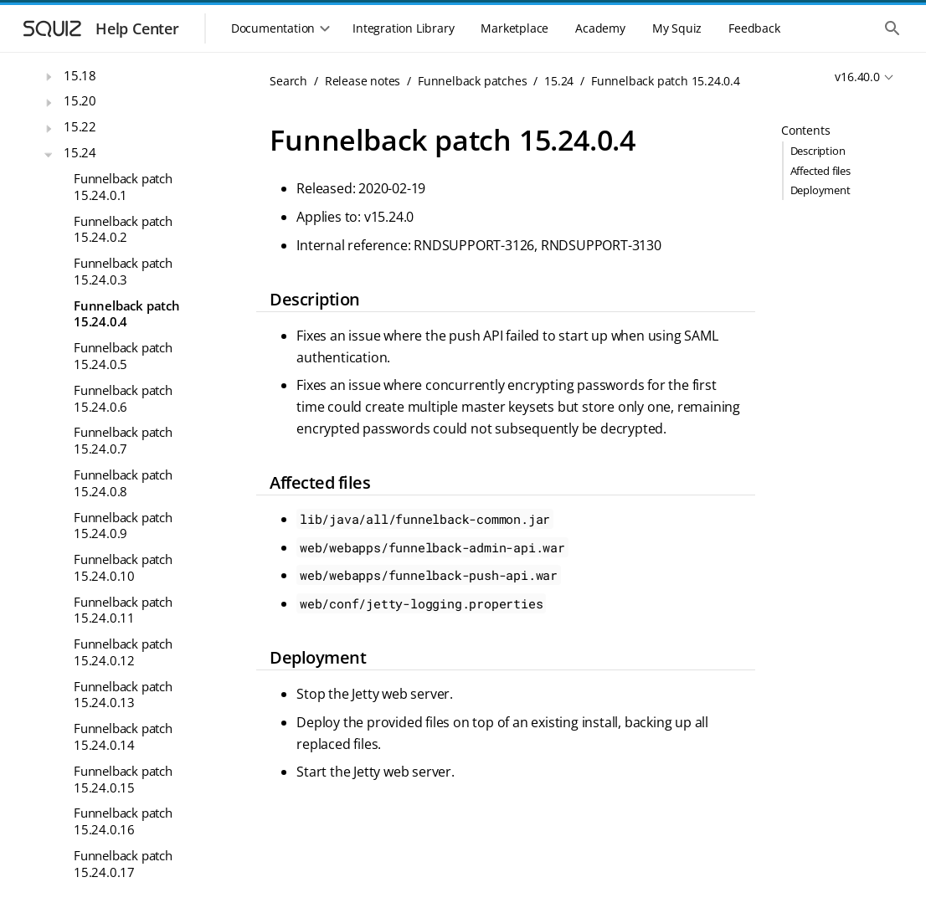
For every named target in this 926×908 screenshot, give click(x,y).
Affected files (820, 170)
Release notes (362, 81)
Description (818, 150)
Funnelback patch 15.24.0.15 (123, 779)
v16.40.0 (857, 77)
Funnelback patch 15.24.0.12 (123, 652)
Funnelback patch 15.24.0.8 (123, 483)
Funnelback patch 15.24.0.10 (123, 567)
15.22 (80, 126)
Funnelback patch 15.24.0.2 (123, 229)
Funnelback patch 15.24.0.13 (123, 694)
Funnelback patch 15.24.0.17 (123, 863)
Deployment (820, 190)
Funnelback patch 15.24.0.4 (127, 314)
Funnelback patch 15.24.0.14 (123, 736)
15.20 (80, 100)
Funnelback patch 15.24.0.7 (123, 440)
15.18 (80, 75)
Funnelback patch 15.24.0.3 (123, 271)
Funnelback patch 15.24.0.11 (123, 610)
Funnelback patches (472, 81)
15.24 (80, 152)
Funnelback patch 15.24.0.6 (123, 398)
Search (288, 81)
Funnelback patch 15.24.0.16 (123, 821)
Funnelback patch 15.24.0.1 (123, 186)
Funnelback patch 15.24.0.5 (123, 355)
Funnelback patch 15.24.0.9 (123, 525)
